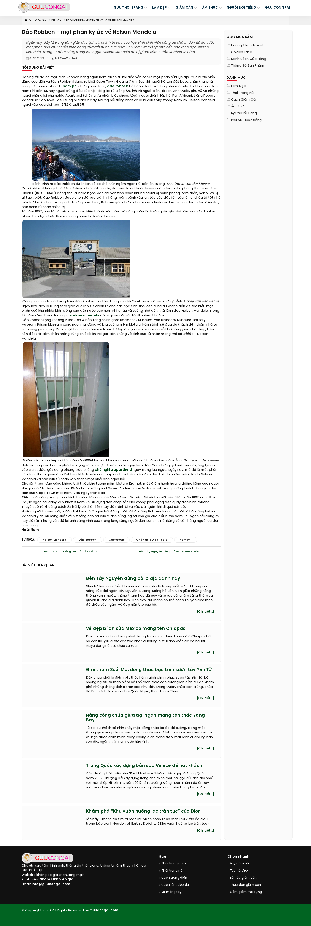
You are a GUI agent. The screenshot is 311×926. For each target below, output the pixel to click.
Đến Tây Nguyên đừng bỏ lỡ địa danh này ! (169, 551)
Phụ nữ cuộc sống (246, 120)
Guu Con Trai (277, 8)
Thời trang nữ (242, 93)
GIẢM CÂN (184, 8)
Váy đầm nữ (239, 863)
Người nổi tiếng (244, 113)
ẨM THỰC (210, 8)
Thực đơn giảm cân (245, 885)
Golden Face (241, 52)
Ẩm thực (238, 106)
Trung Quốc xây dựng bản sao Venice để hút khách (144, 765)
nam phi (70, 86)
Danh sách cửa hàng (248, 59)
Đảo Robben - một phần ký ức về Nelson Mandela (100, 20)
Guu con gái (35, 20)
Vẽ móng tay (171, 892)
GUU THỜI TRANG (128, 8)
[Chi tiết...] (205, 611)
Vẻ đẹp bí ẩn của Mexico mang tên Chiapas (135, 628)
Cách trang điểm (175, 878)
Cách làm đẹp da (175, 885)
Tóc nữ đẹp (239, 870)
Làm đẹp (238, 86)
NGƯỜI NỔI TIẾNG (241, 8)
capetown (116, 539)
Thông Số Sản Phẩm (247, 65)
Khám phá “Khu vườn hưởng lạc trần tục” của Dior (143, 811)
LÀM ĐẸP (159, 8)
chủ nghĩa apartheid (113, 470)
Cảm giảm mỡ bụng (246, 892)
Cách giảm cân (244, 99)
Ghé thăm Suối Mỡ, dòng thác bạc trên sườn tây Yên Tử (149, 669)
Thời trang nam (173, 863)
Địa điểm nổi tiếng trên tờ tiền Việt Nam (73, 551)
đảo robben (117, 86)
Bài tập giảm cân (243, 878)
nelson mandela (84, 315)
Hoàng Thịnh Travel (247, 45)
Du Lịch (56, 20)
